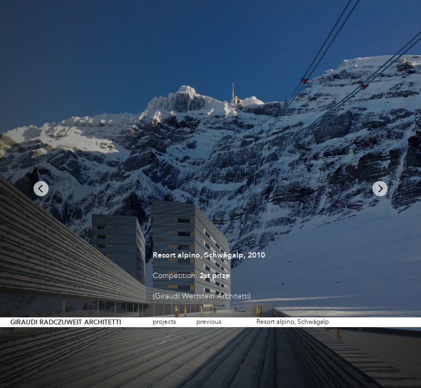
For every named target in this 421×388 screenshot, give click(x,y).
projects (164, 322)
